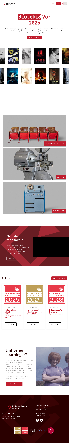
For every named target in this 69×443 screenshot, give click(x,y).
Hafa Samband (41, 413)
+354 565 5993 (40, 416)
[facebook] (37, 420)
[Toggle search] (65, 3)
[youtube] (41, 420)
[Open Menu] (53, 4)
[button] (67, 50)
